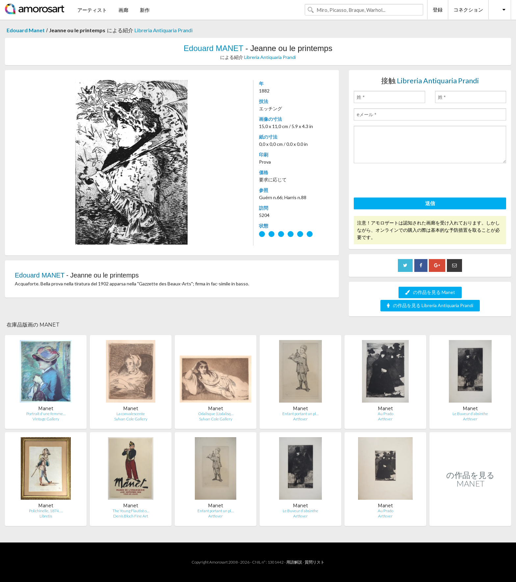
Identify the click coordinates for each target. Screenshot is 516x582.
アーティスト (92, 10)
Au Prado (385, 413)
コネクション (468, 10)
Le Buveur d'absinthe (470, 413)
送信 (430, 203)
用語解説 (294, 562)
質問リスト (314, 562)
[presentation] (404, 181)
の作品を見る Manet (430, 292)
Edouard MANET (213, 48)
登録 (438, 10)
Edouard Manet (26, 30)
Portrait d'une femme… (45, 413)
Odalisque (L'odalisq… (215, 413)
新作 (145, 10)
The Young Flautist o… (131, 510)
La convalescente (130, 413)
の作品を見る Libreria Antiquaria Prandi (430, 305)
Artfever (300, 418)
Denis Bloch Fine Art (130, 516)
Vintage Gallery (46, 418)
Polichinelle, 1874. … (46, 510)
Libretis (45, 516)
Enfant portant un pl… (300, 413)
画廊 (123, 10)
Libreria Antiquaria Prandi (163, 30)
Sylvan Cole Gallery (130, 418)
